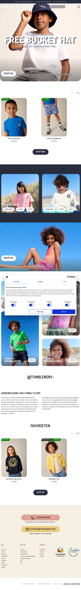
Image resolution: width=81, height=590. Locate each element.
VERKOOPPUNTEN (24, 554)
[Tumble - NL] (8, 6)
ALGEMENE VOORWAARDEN (43, 584)
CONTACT (3, 567)
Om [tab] (64, 281)
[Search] (57, 6)
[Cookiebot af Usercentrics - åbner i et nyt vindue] (68, 277)
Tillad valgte (40, 311)
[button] (78, 93)
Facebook (42, 552)
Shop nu (8, 258)
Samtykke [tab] (16, 281)
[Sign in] (67, 7)
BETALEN (3, 552)
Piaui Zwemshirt (14, 140)
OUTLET (32, 6)
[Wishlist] (71, 7)
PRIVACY (3, 563)
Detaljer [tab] (40, 281)
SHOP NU (8, 73)
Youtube (42, 554)
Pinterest (42, 556)
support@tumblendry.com (41, 529)
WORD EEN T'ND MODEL (25, 558)
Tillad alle (63, 311)
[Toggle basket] (74, 7)
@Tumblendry (39, 377)
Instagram (42, 549)
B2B (21, 560)
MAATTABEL (3, 560)
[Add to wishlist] (25, 100)
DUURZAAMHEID (23, 552)
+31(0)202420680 (40, 518)
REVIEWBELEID (4, 565)
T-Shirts (20, 209)
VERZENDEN (3, 554)
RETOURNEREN (4, 556)
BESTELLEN (3, 549)
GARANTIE (3, 558)
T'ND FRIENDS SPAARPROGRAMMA (27, 556)
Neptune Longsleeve (14, 480)
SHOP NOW (40, 152)
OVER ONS (22, 549)
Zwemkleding (8, 209)
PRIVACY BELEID (57, 584)
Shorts (30, 209)
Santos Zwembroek (54, 140)
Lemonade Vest (54, 480)
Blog (21, 563)
